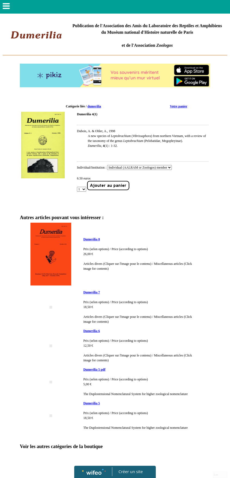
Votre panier (178, 106)
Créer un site (131, 471)
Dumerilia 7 (91, 292)
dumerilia (94, 106)
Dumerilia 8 (91, 239)
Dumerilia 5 (91, 403)
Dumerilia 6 (91, 331)
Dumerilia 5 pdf (94, 369)
